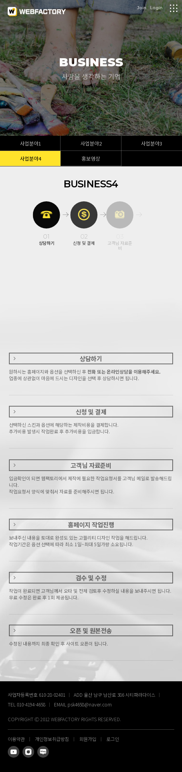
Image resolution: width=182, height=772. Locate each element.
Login (156, 7)
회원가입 (87, 739)
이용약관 (16, 739)
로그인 (112, 739)
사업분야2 (91, 143)
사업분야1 (30, 143)
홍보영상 (90, 158)
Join (141, 7)
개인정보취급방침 (52, 739)
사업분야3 (151, 143)
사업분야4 (30, 158)
